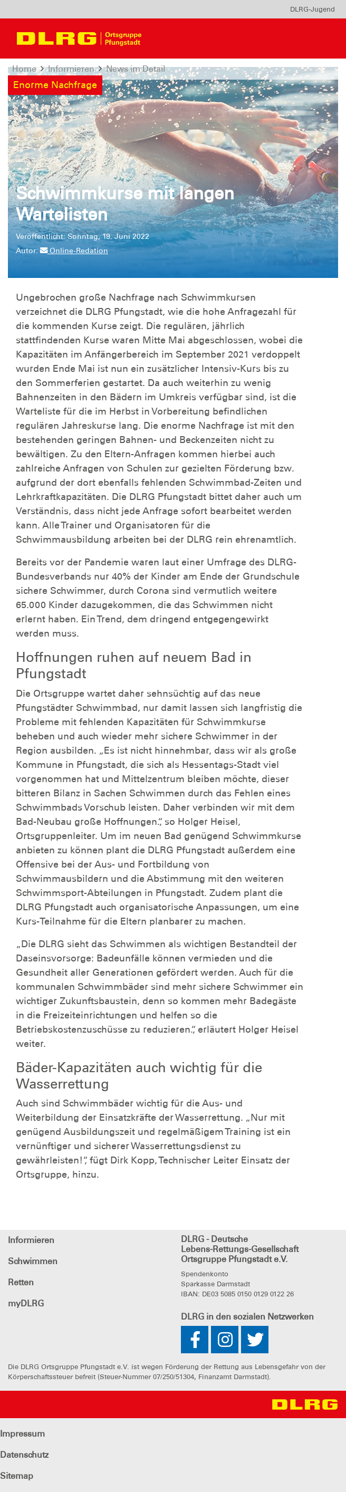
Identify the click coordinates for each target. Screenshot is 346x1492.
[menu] (312, 9)
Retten (21, 1282)
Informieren (31, 1240)
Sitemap (16, 1476)
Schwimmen (32, 1261)
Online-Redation (74, 250)
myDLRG (26, 1303)
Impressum (22, 1434)
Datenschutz (24, 1455)
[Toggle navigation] (169, 38)
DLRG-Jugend (312, 9)
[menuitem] (312, 9)
